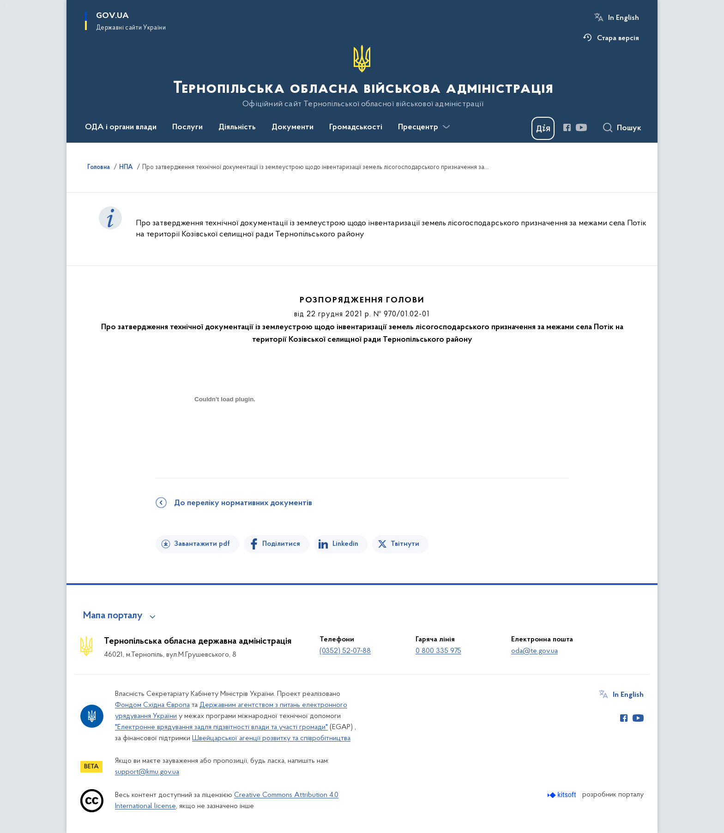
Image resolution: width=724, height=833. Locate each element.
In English (623, 18)
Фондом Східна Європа (152, 705)
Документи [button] (293, 127)
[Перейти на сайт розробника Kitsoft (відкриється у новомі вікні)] (563, 794)
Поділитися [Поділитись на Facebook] (281, 544)
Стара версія (618, 38)
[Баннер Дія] (543, 128)
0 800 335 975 (438, 651)
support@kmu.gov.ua (147, 772)
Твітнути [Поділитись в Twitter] (405, 544)
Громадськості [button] (355, 127)
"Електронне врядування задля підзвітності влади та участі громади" (221, 727)
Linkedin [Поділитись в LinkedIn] (345, 544)
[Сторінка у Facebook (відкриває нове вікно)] (567, 127)
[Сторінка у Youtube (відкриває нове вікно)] (581, 127)
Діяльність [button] (237, 127)
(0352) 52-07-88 (345, 651)
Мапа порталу (113, 616)
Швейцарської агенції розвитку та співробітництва (271, 738)
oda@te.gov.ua (534, 651)
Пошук (629, 128)
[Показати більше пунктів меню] (446, 127)
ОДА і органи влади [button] (121, 127)
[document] (225, 432)
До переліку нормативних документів (243, 503)
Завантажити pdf (202, 544)
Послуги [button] (187, 127)
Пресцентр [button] (418, 127)
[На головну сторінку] (362, 77)
